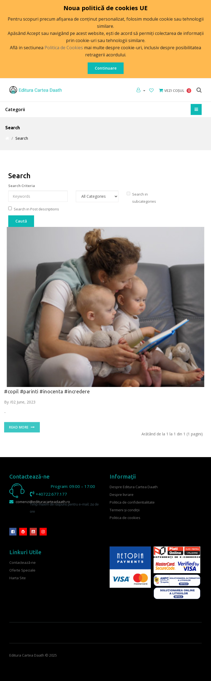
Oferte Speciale (22, 570)
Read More (22, 431)
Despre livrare (122, 494)
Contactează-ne (22, 562)
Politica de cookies (125, 517)
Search (21, 138)
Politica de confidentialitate (132, 502)
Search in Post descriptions (33, 209)
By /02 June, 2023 (19, 402)
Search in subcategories (141, 198)
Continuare (105, 68)
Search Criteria (21, 185)
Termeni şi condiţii (125, 509)
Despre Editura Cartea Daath (134, 486)
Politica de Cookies (64, 48)
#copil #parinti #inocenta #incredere (47, 391)
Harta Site (17, 577)
